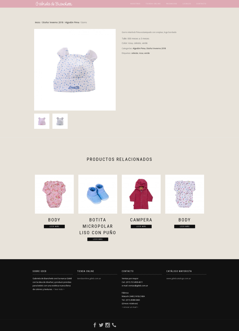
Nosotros (135, 4)
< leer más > (58, 289)
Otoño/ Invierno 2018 (52, 22)
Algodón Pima (72, 22)
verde (147, 53)
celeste (134, 53)
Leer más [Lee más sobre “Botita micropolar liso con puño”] (98, 239)
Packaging (171, 4)
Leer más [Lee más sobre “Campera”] (141, 226)
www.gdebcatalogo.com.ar (178, 278)
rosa (141, 53)
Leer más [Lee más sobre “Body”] (54, 226)
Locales (187, 4)
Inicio (37, 22)
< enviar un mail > (130, 307)
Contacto (201, 4)
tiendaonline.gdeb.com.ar (89, 278)
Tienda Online (153, 4)
